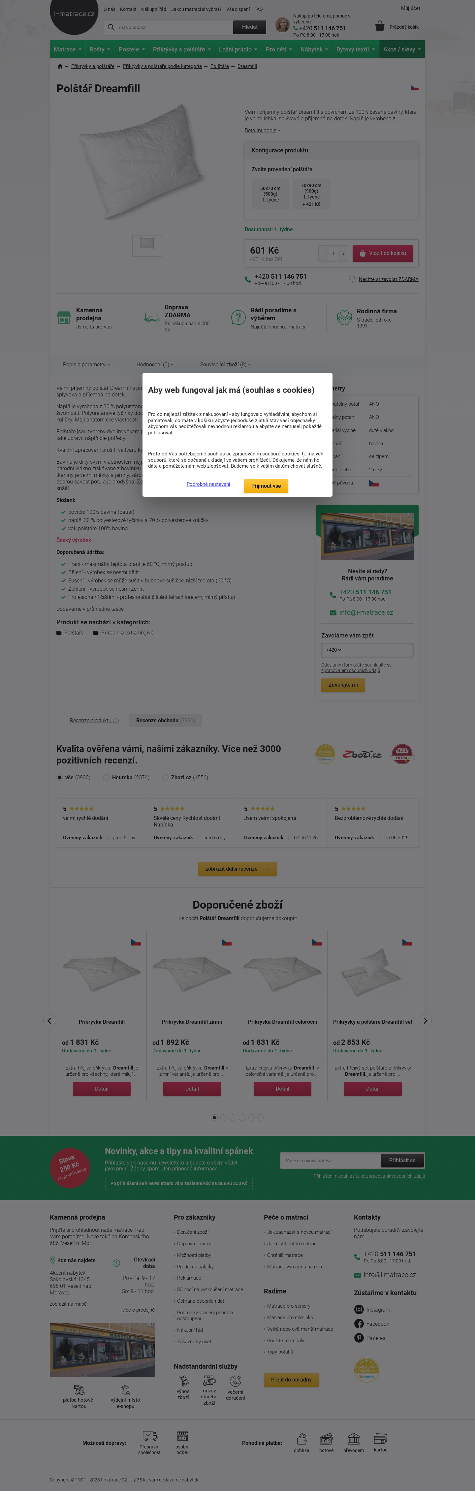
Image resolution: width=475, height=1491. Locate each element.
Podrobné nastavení (208, 484)
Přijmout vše (266, 486)
